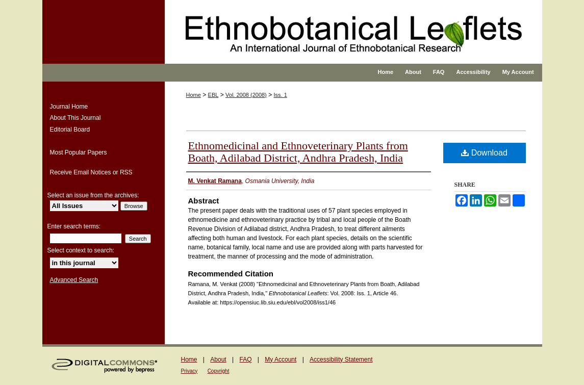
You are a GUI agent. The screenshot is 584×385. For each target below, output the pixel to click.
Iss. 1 (280, 95)
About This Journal (75, 117)
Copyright (219, 371)
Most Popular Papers (78, 152)
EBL (213, 95)
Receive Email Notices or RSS (91, 172)
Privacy (189, 371)
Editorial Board (70, 129)
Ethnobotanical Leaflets (325, 40)
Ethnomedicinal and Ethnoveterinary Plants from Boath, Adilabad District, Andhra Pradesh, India (298, 151)
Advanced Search (74, 280)
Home (193, 95)
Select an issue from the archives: (93, 195)
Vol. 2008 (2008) (246, 95)
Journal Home (69, 106)
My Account (280, 359)
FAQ (245, 359)
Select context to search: (80, 250)
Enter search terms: (74, 226)
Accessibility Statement (341, 359)
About (218, 359)
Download (484, 152)
